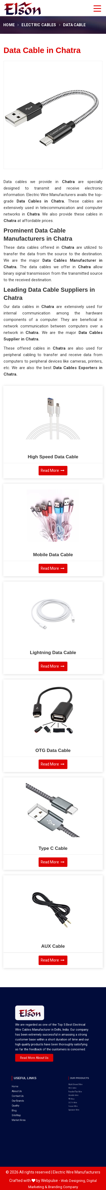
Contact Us (22, 1087)
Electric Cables (38, 25)
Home (9, 25)
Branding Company (63, 1187)
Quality (21, 1092)
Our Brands (22, 1089)
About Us (21, 1084)
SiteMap (21, 1097)
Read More (52, 470)
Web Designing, (73, 1181)
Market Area (22, 1099)
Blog (20, 1094)
